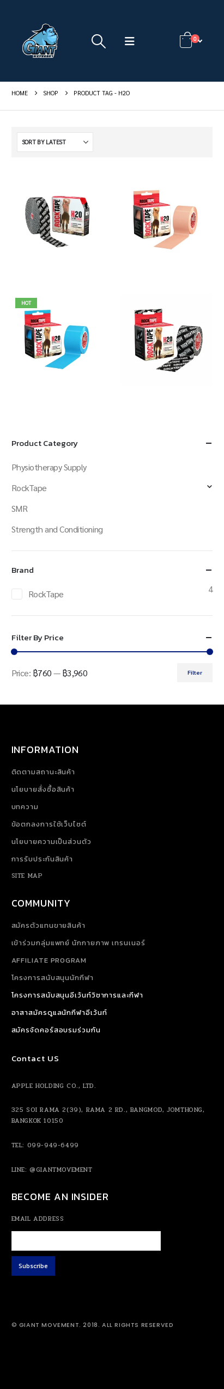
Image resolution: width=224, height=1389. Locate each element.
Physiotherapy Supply (49, 467)
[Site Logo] (41, 41)
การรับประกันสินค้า (42, 859)
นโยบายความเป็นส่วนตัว (51, 841)
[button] (98, 40)
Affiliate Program (49, 960)
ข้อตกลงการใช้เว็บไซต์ (49, 824)
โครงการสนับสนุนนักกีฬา (52, 977)
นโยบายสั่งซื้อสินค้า (43, 789)
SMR (19, 508)
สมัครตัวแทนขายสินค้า (48, 925)
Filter (194, 672)
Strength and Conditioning (57, 529)
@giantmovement (60, 1169)
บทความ (25, 806)
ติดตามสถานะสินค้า (43, 772)
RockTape (29, 487)
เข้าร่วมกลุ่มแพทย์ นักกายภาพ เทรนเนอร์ (78, 943)
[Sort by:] (55, 142)
